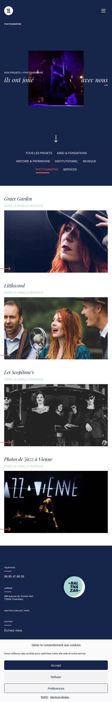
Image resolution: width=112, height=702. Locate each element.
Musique (89, 161)
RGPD (44, 697)
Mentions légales (59, 697)
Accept (56, 665)
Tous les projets (39, 153)
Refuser (56, 676)
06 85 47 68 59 (14, 576)
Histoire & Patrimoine (33, 161)
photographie (47, 169)
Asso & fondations (72, 153)
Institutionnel (66, 161)
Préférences (56, 688)
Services (70, 169)
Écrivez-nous (13, 630)
